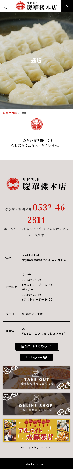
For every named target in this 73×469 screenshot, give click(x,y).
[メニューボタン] (6, 6)
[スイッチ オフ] (67, 6)
